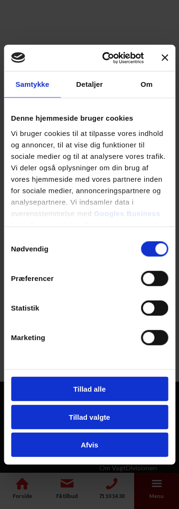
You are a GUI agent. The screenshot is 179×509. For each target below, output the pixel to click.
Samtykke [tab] (32, 84)
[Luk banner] (164, 57)
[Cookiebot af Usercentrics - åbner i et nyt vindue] (107, 58)
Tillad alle (89, 389)
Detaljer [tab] (89, 84)
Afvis (89, 445)
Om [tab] (147, 84)
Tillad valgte (89, 417)
